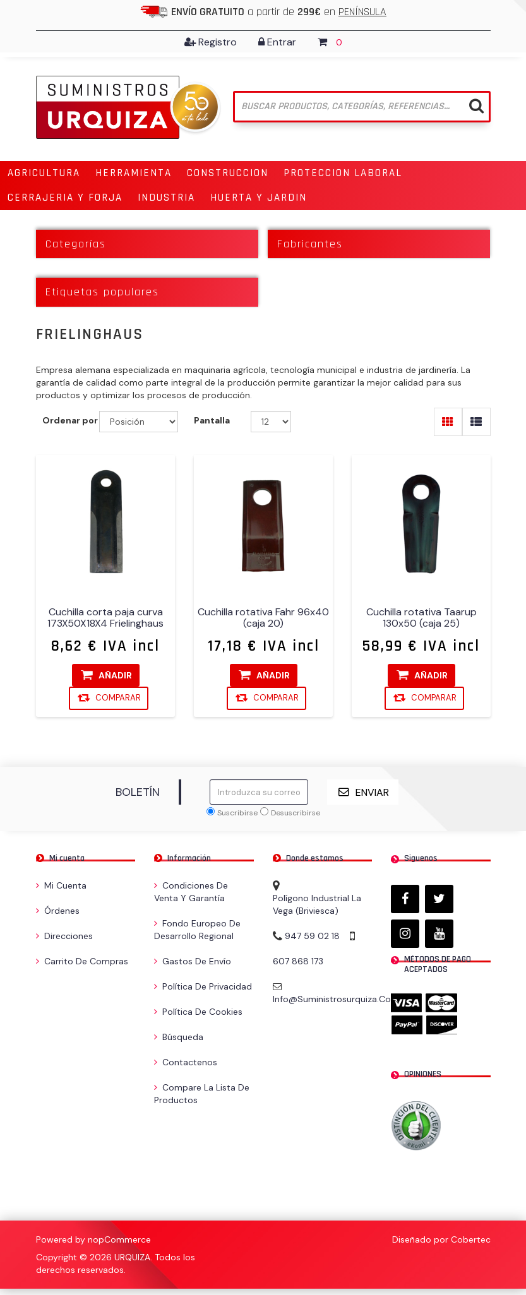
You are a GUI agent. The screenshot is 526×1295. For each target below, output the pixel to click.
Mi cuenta (61, 885)
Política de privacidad (203, 986)
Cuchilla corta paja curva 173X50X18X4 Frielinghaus (105, 617)
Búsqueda (178, 1037)
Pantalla (212, 420)
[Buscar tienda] (362, 106)
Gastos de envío (192, 961)
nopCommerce (119, 1239)
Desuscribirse (295, 813)
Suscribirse (237, 813)
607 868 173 (298, 961)
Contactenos (185, 1062)
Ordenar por (70, 420)
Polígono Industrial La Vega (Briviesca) (317, 904)
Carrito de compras (82, 961)
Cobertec (471, 1239)
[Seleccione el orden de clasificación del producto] (138, 421)
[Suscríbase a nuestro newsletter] (259, 792)
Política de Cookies (198, 1011)
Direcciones (64, 936)
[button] (44, 173)
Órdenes (58, 910)
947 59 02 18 (312, 936)
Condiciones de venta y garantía (191, 892)
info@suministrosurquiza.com (336, 999)
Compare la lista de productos (201, 1094)
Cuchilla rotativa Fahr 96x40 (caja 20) (263, 617)
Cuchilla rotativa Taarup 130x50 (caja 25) (421, 617)
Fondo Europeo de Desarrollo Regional (197, 930)
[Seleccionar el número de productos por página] (271, 421)
